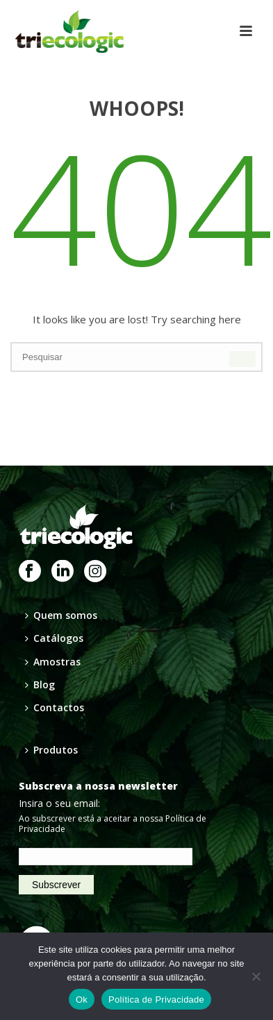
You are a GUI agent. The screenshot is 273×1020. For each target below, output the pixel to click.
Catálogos (54, 638)
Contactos (54, 707)
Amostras (53, 661)
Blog (40, 684)
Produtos (51, 749)
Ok (82, 999)
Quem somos (61, 615)
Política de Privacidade (156, 999)
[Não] (256, 976)
